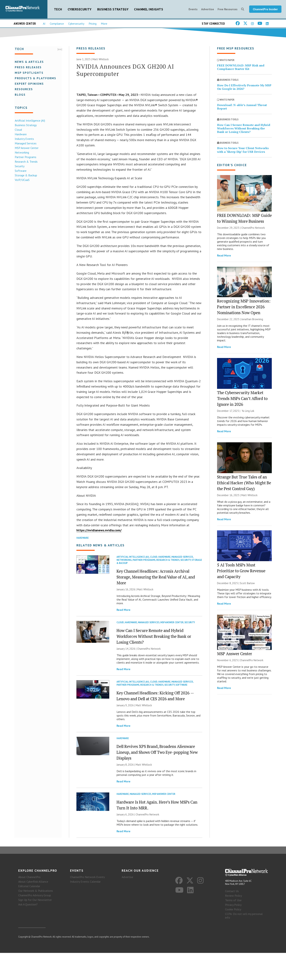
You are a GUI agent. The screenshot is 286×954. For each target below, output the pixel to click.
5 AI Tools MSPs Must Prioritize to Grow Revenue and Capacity (241, 571)
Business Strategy (113, 9)
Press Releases (27, 67)
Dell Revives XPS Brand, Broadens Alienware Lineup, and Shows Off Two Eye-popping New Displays (157, 753)
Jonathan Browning (252, 320)
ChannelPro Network (149, 649)
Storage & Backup (25, 175)
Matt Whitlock (100, 60)
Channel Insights (148, 9)
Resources (23, 89)
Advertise (207, 9)
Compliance (57, 24)
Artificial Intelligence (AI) (29, 120)
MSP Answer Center (26, 148)
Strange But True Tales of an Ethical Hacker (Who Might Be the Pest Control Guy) (244, 483)
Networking (21, 152)
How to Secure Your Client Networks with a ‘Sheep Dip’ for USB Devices (243, 150)
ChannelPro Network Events (87, 878)
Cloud (17, 130)
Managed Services (25, 143)
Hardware (20, 134)
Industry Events (23, 139)
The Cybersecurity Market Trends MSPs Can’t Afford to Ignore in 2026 (242, 399)
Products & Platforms (35, 78)
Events (193, 9)
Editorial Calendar (29, 887)
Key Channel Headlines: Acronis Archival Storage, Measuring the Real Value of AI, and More (156, 577)
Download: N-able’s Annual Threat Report (242, 107)
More (104, 24)
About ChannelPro (29, 878)
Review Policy (233, 897)
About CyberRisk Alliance (33, 883)
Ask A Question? (28, 905)
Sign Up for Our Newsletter (35, 901)
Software (20, 171)
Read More (123, 610)
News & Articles (28, 62)
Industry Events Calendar (85, 883)
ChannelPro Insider (265, 9)
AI (44, 24)
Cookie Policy (233, 910)
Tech (58, 9)
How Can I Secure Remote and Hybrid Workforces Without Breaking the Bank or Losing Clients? (154, 637)
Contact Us (232, 892)
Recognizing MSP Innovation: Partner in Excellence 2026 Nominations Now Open (243, 307)
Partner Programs (25, 157)
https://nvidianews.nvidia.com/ (98, 531)
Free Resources (227, 9)
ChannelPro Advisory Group (34, 896)
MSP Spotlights (28, 73)
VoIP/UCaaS (21, 180)
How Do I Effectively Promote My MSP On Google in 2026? (244, 87)
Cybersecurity (80, 9)
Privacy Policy (233, 906)
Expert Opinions (28, 84)
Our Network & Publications (35, 892)
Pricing (92, 24)
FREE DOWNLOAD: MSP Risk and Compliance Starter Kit (240, 68)
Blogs (19, 95)
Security (19, 166)
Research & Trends (25, 162)
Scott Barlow (247, 584)
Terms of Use (233, 901)
